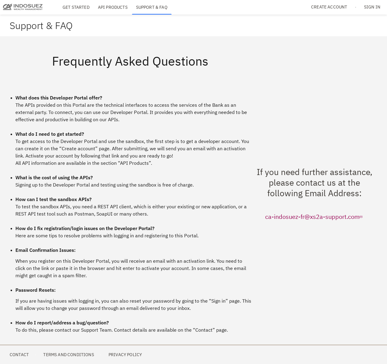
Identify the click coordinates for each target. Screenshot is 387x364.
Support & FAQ (151, 7)
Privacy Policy (125, 354)
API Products (113, 7)
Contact (19, 354)
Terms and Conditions (68, 354)
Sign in (372, 7)
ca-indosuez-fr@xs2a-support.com (314, 217)
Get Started (76, 7)
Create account (329, 7)
